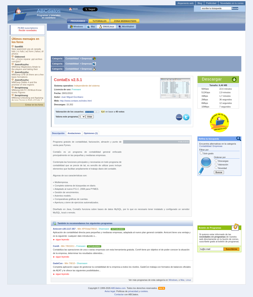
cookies (144, 291)
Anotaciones (74, 133)
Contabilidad (72, 58)
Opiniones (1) (91, 133)
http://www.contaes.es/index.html (76, 101)
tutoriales (55, 15)
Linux (188, 280)
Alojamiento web (185, 3)
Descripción (58, 133)
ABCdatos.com (118, 288)
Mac (91, 26)
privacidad (133, 291)
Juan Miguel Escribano (72, 97)
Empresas (87, 58)
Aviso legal (110, 291)
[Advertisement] (146, 44)
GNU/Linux (106, 26)
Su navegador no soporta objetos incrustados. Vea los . (28, 68)
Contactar (119, 294)
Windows (76, 26)
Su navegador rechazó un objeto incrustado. (27, 30)
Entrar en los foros (34, 104)
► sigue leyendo (61, 239)
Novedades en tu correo (232, 3)
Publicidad (211, 3)
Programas (42, 15)
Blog (200, 3)
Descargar (212, 79)
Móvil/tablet (126, 26)
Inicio (75, 9)
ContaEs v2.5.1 (68, 80)
